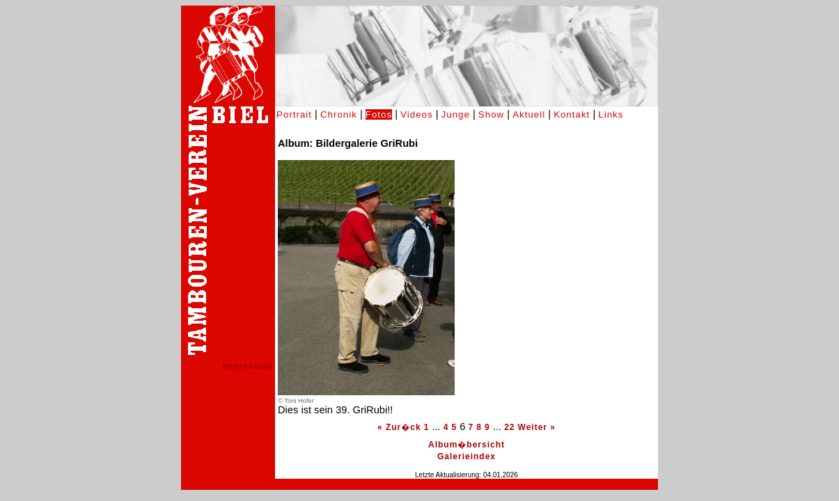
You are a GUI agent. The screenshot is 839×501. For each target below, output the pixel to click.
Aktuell (528, 114)
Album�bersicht (466, 445)
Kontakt (572, 114)
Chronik (338, 114)
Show (491, 114)
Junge (455, 114)
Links (610, 114)
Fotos (379, 114)
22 (509, 427)
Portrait (294, 114)
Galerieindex (466, 456)
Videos (416, 114)
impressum (247, 366)
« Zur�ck (399, 427)
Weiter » (537, 427)
